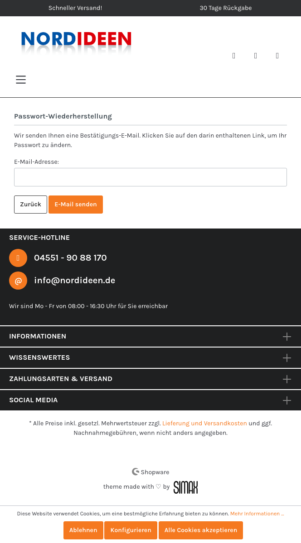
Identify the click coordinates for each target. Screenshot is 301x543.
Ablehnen (81, 530)
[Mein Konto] (259, 57)
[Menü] (21, 80)
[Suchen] (237, 57)
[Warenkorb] (281, 57)
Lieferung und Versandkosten (205, 423)
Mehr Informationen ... (255, 513)
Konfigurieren (130, 530)
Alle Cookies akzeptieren (202, 530)
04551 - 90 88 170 (70, 257)
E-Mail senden (76, 204)
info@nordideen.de (75, 280)
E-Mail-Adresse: (36, 161)
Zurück (30, 204)
